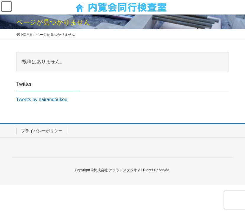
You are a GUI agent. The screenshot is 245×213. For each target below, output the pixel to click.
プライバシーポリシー (41, 130)
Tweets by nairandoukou (41, 99)
